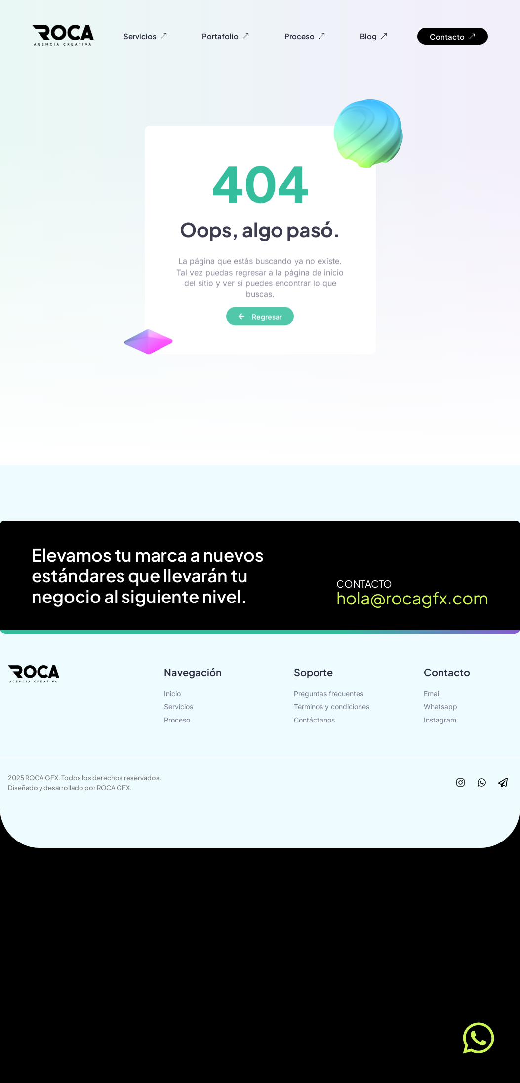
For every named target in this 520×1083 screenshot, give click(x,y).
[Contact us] (480, 1038)
